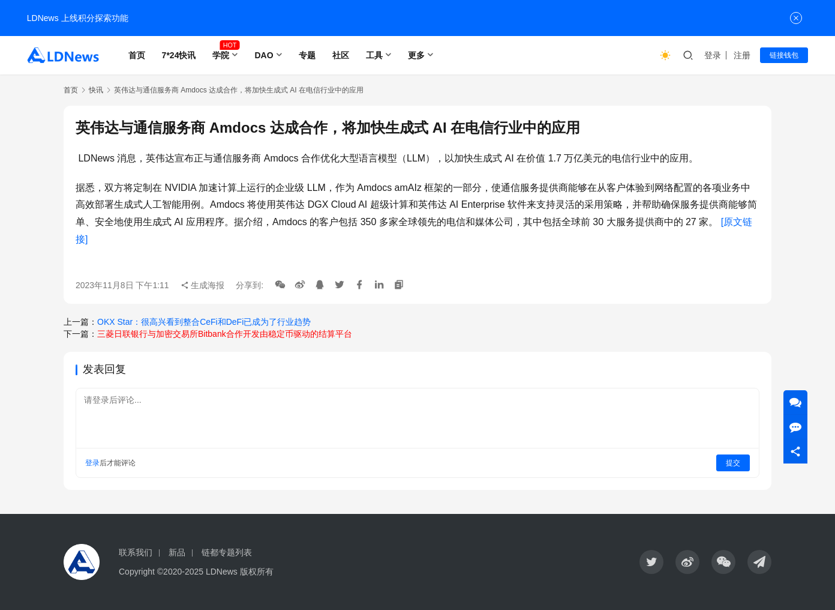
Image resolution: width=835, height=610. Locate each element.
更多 (416, 55)
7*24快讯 (179, 55)
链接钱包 (784, 55)
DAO (263, 55)
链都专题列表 (227, 552)
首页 (136, 55)
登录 (712, 55)
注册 (742, 55)
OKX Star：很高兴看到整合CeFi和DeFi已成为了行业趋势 (204, 322)
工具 (374, 55)
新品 (177, 552)
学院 (220, 55)
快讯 (96, 90)
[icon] (651, 562)
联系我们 (135, 552)
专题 (307, 55)
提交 (733, 463)
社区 (340, 55)
